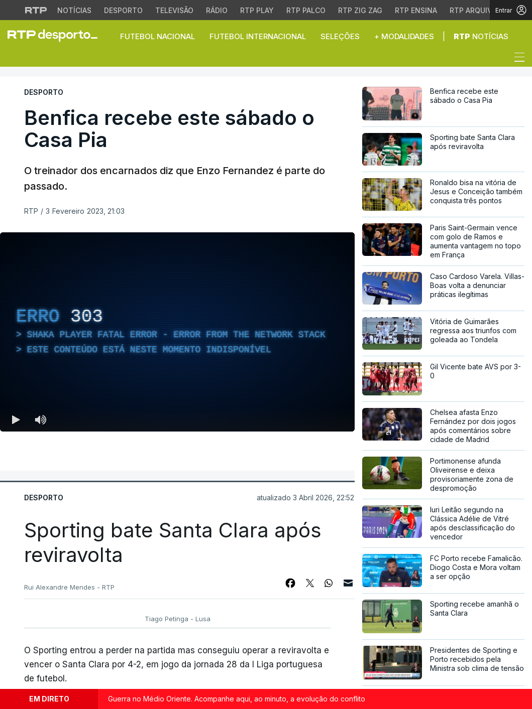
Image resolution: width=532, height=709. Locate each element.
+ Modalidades (404, 36)
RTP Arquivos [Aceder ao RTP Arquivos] (476, 10)
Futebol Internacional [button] (257, 36)
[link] (57, 35)
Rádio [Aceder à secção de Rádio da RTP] (217, 10)
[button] (15, 60)
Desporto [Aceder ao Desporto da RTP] (123, 10)
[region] (177, 332)
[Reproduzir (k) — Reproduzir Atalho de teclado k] (16, 419)
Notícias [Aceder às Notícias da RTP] (74, 10)
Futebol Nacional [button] (157, 36)
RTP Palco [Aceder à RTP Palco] (306, 10)
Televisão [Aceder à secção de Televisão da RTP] (174, 10)
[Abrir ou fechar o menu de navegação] (516, 59)
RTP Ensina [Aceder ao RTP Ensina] (416, 10)
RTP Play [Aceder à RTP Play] (257, 10)
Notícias (481, 36)
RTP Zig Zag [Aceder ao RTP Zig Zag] (360, 10)
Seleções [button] (340, 36)
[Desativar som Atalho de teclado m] (40, 419)
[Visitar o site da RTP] (36, 10)
